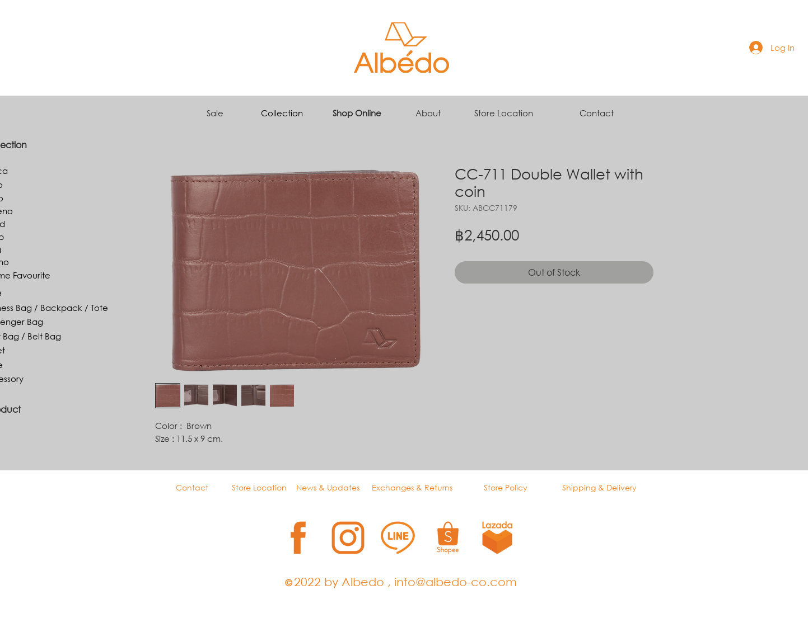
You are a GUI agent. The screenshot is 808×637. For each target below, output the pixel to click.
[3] (398, 538)
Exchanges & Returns (412, 487)
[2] (348, 538)
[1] (298, 538)
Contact (597, 113)
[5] (497, 538)
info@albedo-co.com (455, 581)
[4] (448, 538)
